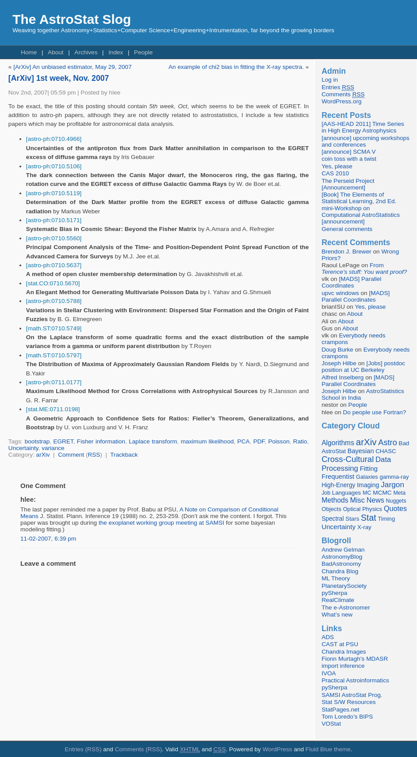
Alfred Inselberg (342, 377)
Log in (329, 79)
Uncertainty (23, 448)
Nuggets (396, 501)
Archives (85, 52)
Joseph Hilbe (338, 363)
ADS (327, 637)
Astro (387, 442)
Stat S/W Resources (348, 702)
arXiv (43, 454)
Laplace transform (153, 441)
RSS (94, 454)
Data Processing (356, 464)
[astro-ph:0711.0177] (53, 382)
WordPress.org (341, 101)
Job (325, 493)
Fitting (369, 468)
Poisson (278, 441)
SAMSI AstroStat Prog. (352, 695)
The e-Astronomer (345, 607)
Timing (386, 518)
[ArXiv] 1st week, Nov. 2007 (58, 78)
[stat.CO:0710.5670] (53, 283)
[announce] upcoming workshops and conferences (365, 141)
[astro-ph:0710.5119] (53, 193)
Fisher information (101, 441)
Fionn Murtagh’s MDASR (354, 658)
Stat (368, 517)
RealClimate (337, 600)
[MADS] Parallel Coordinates (351, 282)
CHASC (385, 451)
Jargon (392, 484)
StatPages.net (340, 709)
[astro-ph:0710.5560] (53, 238)
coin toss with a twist (348, 158)
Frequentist (337, 476)
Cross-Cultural (347, 459)
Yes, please (336, 166)
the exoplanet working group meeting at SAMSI (161, 522)
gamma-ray (394, 476)
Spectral (332, 518)
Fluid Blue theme (328, 749)
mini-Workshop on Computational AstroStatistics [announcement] (360, 215)
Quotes (395, 508)
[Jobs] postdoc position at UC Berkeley (363, 366)
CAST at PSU (339, 644)
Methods (334, 500)
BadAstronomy (341, 563)
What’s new (336, 614)
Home (29, 52)
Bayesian (361, 450)
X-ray (364, 527)
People (143, 52)
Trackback (124, 454)
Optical (352, 509)
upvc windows (340, 293)
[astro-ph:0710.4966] (53, 139)
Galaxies (367, 476)
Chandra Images (343, 651)
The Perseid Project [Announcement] (347, 184)
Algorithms (337, 443)
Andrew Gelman (342, 549)
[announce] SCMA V (348, 151)
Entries (337, 87)
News (375, 500)
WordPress (277, 749)
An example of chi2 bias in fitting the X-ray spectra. (236, 67)
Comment (71, 454)
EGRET (63, 441)
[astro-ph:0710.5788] (53, 301)
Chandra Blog (339, 571)
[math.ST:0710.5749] (53, 328)
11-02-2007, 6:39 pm (48, 538)
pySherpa (334, 593)
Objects (331, 509)
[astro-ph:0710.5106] (53, 166)
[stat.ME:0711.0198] (53, 409)
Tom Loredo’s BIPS (347, 716)
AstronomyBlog (341, 556)
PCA (243, 441)
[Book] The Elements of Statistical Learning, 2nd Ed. (358, 197)
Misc (357, 500)
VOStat (331, 723)
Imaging (368, 484)
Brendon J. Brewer (346, 251)
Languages (346, 492)
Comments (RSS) (138, 749)
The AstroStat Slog (71, 19)
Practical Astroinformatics (355, 680)
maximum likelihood (207, 441)
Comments (342, 94)
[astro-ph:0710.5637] (53, 265)
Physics (372, 509)
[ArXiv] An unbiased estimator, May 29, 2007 (72, 67)
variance (53, 448)
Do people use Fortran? (374, 412)
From (364, 268)
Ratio (300, 441)
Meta (399, 493)
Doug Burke (337, 349)
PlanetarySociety (344, 586)
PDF (259, 441)
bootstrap (37, 441)
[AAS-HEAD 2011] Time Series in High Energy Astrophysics (362, 127)
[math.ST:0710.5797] (53, 355)
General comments (346, 229)
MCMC (382, 492)
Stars (352, 518)
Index (115, 52)
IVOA (328, 673)
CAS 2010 (335, 173)
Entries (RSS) (83, 749)
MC (367, 493)
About (56, 52)
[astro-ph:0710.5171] (53, 220)
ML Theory (335, 578)
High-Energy (338, 485)
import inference (342, 665)
